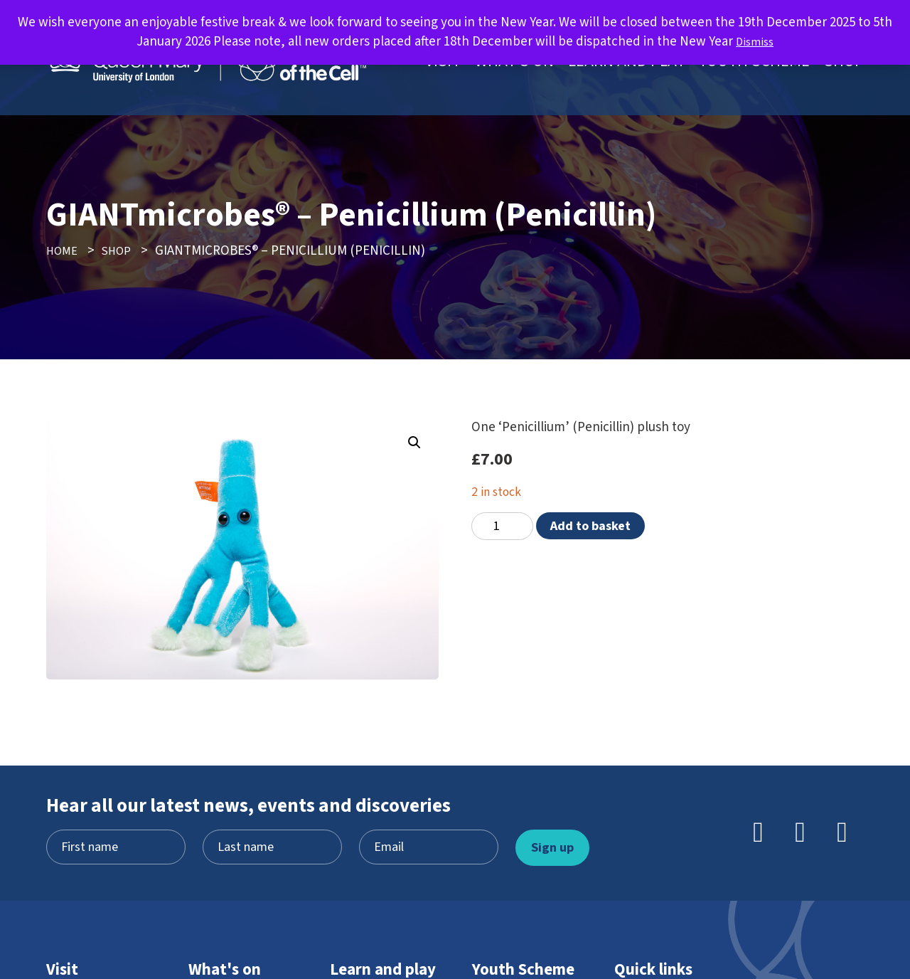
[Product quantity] (502, 526)
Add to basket (590, 526)
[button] (412, 444)
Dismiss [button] (755, 41)
